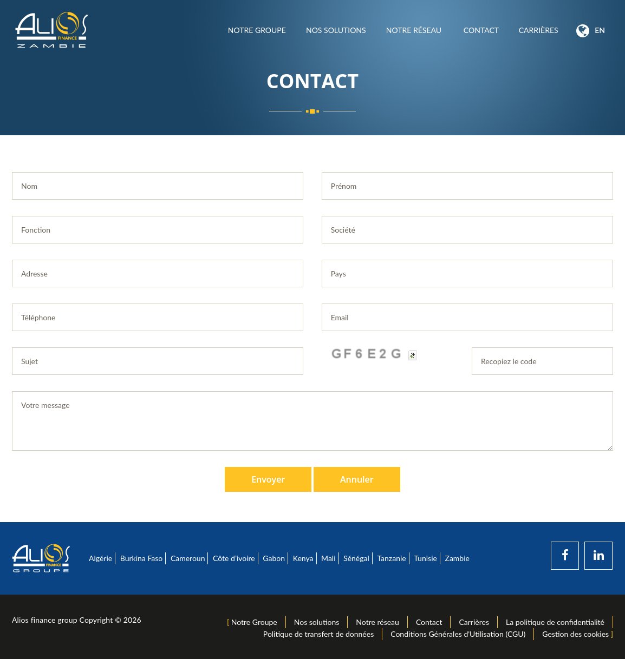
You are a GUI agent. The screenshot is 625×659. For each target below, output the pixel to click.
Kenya (303, 558)
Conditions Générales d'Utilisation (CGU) (457, 633)
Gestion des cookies (575, 633)
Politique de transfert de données (318, 633)
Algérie (100, 558)
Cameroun (188, 558)
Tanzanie (391, 558)
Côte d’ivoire (234, 558)
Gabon (274, 558)
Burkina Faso (141, 558)
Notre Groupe (257, 30)
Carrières (538, 30)
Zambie (457, 558)
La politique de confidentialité (555, 622)
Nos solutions (336, 30)
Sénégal (356, 558)
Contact (480, 30)
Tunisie (425, 558)
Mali (328, 558)
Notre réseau (414, 30)
